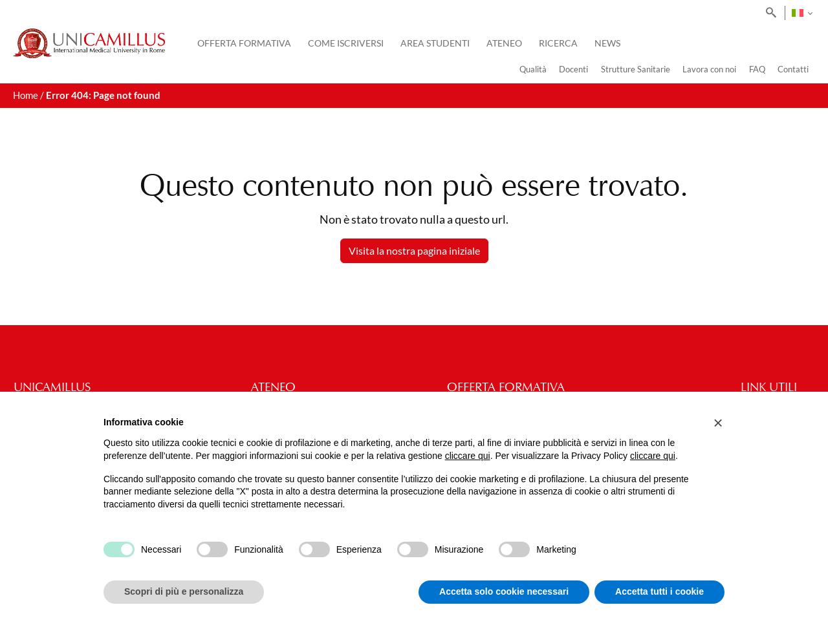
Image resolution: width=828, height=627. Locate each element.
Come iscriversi (346, 42)
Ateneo (504, 42)
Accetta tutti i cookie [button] (659, 591)
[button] (718, 422)
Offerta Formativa (244, 42)
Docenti (573, 69)
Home (25, 95)
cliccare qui (467, 456)
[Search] (769, 13)
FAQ (757, 69)
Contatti (793, 69)
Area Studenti (435, 42)
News (607, 42)
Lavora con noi (709, 69)
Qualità (533, 69)
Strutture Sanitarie (635, 69)
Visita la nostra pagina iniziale (414, 250)
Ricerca (558, 42)
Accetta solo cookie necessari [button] (504, 591)
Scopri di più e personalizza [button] (183, 591)
